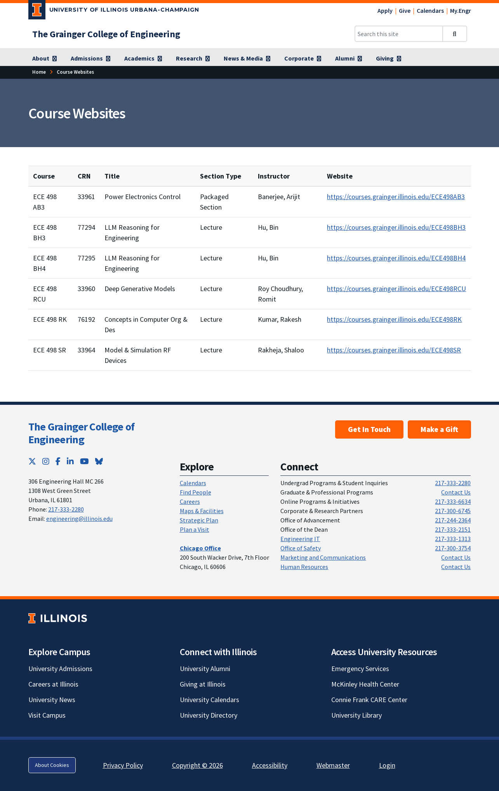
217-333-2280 (66, 509)
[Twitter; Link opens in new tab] (32, 461)
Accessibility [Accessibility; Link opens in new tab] (269, 765)
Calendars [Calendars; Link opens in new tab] (430, 10)
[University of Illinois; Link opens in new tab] (57, 618)
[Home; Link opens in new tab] (39, 72)
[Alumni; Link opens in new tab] (348, 58)
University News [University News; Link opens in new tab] (51, 699)
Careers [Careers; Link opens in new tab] (190, 501)
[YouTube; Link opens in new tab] (84, 461)
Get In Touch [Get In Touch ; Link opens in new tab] (369, 429)
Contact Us (456, 492)
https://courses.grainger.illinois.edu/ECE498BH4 (396, 257)
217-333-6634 (453, 501)
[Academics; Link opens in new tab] (143, 58)
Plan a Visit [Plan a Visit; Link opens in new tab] (194, 529)
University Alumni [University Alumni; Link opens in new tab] (205, 668)
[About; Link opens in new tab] (44, 58)
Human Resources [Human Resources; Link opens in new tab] (304, 567)
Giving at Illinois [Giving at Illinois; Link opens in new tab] (203, 684)
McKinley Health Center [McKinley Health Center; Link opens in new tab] (365, 684)
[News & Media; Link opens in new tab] (247, 58)
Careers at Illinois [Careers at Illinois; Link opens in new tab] (53, 684)
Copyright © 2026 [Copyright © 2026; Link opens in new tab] (197, 765)
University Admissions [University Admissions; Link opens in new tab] (60, 668)
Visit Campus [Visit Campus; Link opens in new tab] (47, 715)
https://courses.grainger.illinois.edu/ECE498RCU (396, 288)
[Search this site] (398, 33)
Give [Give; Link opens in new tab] (404, 10)
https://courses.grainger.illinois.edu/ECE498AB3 (396, 196)
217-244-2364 (453, 520)
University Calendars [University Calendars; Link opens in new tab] (209, 699)
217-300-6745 (453, 511)
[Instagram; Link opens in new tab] (45, 461)
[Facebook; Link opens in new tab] (58, 461)
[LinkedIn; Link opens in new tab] (70, 461)
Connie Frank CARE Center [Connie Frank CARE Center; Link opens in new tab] (369, 699)
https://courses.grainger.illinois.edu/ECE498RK (394, 319)
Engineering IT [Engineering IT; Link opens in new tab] (300, 539)
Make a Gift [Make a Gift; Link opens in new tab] (439, 429)
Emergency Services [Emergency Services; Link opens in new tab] (360, 668)
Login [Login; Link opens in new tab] (387, 765)
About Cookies (52, 765)
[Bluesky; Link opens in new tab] (99, 461)
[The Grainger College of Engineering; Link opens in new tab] (106, 34)
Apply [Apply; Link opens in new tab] (385, 10)
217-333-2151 (453, 529)
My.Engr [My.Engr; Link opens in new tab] (460, 10)
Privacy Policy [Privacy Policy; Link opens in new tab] (123, 765)
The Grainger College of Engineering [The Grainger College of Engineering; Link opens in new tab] (81, 433)
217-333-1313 (453, 539)
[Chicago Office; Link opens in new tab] (200, 548)
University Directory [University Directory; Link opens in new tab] (208, 715)
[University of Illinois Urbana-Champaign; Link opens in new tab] (114, 11)
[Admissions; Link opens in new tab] (90, 58)
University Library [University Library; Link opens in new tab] (356, 715)
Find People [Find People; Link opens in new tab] (195, 492)
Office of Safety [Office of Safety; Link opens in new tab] (300, 548)
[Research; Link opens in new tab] (193, 58)
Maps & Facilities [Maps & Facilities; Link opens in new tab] (202, 511)
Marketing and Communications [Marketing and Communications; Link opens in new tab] (323, 557)
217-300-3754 (453, 548)
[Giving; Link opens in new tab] (388, 58)
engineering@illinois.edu (79, 518)
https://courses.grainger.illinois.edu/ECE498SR (394, 349)
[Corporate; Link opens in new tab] (302, 58)
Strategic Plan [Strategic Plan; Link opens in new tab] (199, 520)
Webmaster (333, 765)
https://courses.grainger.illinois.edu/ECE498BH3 (396, 227)
